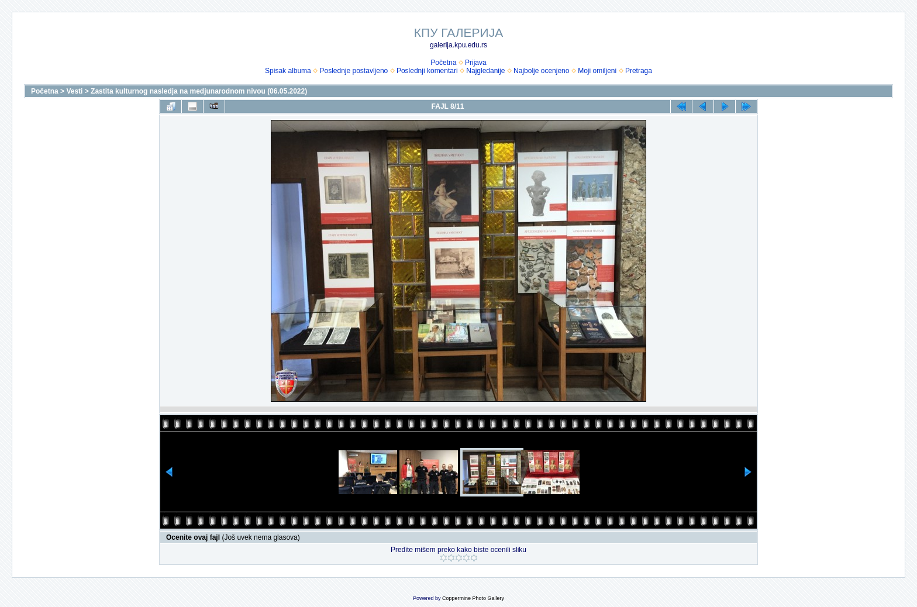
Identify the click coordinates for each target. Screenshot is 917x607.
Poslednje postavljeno (353, 71)
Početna (443, 62)
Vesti (74, 91)
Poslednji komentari (427, 71)
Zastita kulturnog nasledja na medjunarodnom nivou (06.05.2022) (199, 91)
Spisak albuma (288, 71)
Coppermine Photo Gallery (473, 598)
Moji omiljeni (597, 71)
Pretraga (638, 71)
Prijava (476, 62)
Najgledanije (485, 71)
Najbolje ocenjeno (541, 71)
